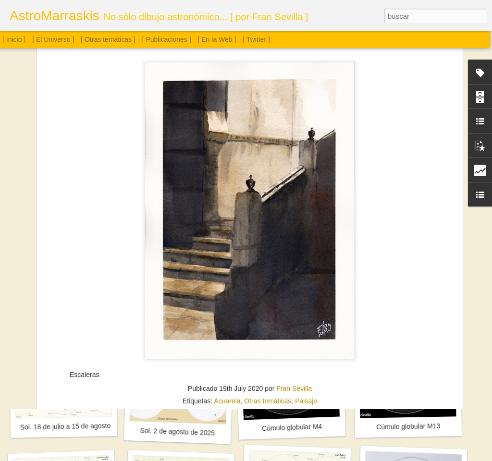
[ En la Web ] (217, 39)
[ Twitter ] (256, 39)
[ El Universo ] (53, 39)
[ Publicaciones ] (166, 39)
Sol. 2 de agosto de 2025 (177, 431)
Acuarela (227, 318)
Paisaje (306, 318)
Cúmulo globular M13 (408, 426)
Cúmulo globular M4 (292, 427)
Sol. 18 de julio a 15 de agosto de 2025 (78, 426)
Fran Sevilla (294, 306)
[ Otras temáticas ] (108, 39)
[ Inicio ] (13, 39)
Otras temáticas (267, 318)
